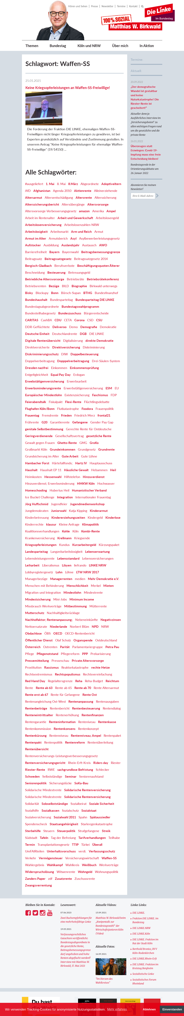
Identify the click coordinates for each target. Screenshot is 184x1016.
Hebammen (99, 448)
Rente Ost (89, 673)
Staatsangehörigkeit (64, 803)
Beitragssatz (33, 237)
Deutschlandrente (64, 312)
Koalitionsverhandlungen (42, 510)
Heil (113, 448)
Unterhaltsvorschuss (61, 830)
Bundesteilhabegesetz (40, 292)
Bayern (54, 231)
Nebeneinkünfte (86, 598)
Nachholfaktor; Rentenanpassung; (49, 598)
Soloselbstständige (55, 782)
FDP (114, 374)
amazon (84, 190)
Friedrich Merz (84, 394)
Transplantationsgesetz (53, 823)
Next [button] (164, 991)
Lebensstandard (68, 537)
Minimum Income (81, 578)
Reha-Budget (94, 660)
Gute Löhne (89, 435)
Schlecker (102, 748)
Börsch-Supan (71, 271)
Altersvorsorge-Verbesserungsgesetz (50, 190)
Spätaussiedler (100, 796)
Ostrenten (50, 626)
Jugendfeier (59, 482)
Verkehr (30, 837)
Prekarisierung (101, 632)
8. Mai (61, 162)
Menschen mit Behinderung (44, 564)
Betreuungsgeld (79, 251)
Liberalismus (50, 544)
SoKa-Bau (81, 762)
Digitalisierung (73, 319)
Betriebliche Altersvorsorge (44, 258)
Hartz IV (81, 442)
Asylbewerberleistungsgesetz (99, 217)
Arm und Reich (81, 210)
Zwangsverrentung (38, 864)
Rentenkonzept (88, 707)
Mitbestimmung (75, 585)
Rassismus (51, 646)
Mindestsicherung (38, 578)
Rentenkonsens (64, 707)
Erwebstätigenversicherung (44, 360)
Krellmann (64, 517)
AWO (103, 224)
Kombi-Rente (90, 510)
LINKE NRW (97, 544)
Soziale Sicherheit (101, 782)
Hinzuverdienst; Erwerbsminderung (49, 462)
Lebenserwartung (97, 530)
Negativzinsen (111, 598)
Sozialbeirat (78, 782)
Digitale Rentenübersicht (43, 319)
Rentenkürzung (36, 714)
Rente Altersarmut (106, 666)
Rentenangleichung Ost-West (45, 680)
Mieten (108, 564)
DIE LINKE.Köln (141, 912)
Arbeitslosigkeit (36, 210)
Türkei (85, 823)
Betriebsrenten (35, 265)
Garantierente (60, 401)
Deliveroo (59, 306)
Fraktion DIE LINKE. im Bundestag (145, 899)
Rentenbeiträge (36, 687)
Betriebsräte (75, 258)
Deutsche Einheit (37, 312)
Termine (121, 6)
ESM (109, 367)
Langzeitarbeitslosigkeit (66, 530)
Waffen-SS (109, 837)
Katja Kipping (78, 489)
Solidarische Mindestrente (43, 769)
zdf (50, 857)
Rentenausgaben (107, 680)
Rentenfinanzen (93, 694)
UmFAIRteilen (34, 830)
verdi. (82, 830)
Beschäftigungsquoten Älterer (98, 244)
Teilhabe (114, 816)
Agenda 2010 (62, 169)
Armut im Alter (35, 217)
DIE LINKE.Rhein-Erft (144, 937)
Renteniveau (86, 700)
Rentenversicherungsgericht (45, 741)
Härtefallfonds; (62, 442)
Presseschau (60, 639)
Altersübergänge (73, 183)
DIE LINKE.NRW (141, 906)
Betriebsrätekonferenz (103, 258)
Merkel (96, 564)
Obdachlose (33, 612)
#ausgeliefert (34, 162)
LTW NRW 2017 (87, 551)
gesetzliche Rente (98, 414)
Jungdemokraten (36, 489)
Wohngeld (85, 850)
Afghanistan (41, 169)
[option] (87, 991)
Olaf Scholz (63, 619)
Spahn (83, 796)
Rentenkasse (107, 700)
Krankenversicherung (40, 517)
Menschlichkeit (77, 564)
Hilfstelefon (72, 455)
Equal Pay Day (61, 353)
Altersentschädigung (59, 176)
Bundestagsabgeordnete (42, 285)
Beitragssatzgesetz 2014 (91, 237)
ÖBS (47, 612)
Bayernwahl (70, 231)
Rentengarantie (35, 700)
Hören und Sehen (77, 6)
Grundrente (106, 428)
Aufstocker (33, 224)
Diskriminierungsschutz (42, 333)
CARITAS (31, 299)
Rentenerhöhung (67, 694)
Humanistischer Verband (89, 469)
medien (80, 557)
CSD (90, 299)
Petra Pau (112, 626)
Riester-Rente (35, 748)
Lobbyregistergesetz (39, 551)
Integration (65, 476)
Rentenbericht (59, 687)
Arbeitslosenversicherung (43, 203)
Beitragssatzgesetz (58, 237)
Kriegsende (82, 517)
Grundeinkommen (62, 428)
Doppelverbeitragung (40, 340)
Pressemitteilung (37, 639)
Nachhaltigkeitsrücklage (63, 591)
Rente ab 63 (44, 666)
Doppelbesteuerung (85, 333)
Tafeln (44, 816)
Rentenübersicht (37, 728)
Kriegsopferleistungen (40, 523)
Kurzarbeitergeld (84, 523)
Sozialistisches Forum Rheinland (144, 960)
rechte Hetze (100, 646)
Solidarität (32, 782)
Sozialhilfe (32, 789)
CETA (68, 299)
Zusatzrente (63, 857)
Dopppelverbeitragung (73, 340)
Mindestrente (93, 571)
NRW (105, 605)
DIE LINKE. (138, 891)
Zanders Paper (35, 857)
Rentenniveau (58, 714)
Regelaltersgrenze (60, 660)
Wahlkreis (72, 844)
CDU (58, 299)
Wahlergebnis (34, 844)
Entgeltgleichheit (36, 353)
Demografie (88, 306)
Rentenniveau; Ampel (86, 714)
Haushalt (31, 448)
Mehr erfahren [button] (117, 1009)
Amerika (98, 190)
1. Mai (50, 162)
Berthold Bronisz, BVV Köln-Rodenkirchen (144, 929)
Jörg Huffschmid (36, 482)
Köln (75, 510)
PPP (85, 632)
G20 (44, 401)
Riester (116, 741)
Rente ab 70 (82, 666)
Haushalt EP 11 (50, 448)
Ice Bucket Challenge (39, 476)
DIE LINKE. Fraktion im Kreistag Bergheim (145, 944)
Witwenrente (66, 850)
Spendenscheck (36, 803)
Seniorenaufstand (91, 755)
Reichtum (112, 660)
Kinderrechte (34, 503)
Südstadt (31, 816)
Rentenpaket (112, 714)
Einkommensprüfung (84, 346)
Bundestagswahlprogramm (80, 285)
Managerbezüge (36, 557)
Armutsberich (58, 217)
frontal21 (104, 394)
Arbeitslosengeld (107, 197)
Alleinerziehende (105, 169)
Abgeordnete (90, 162)
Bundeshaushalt (36, 278)
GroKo (94, 421)
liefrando (80, 544)
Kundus (64, 523)
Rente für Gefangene (65, 673)
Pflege (29, 632)
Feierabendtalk (35, 380)
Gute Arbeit (70, 435)
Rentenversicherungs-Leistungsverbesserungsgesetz (61, 735)
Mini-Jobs (60, 578)
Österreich (33, 626)
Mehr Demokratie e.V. (103, 557)
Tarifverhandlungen (92, 816)
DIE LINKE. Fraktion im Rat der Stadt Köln (145, 919)
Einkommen (59, 346)
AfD (28, 169)
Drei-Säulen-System (106, 340)
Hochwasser (106, 462)
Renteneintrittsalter (39, 694)
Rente (29, 666)
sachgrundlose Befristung (75, 748)
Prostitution (33, 646)
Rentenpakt (33, 721)
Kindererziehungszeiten (68, 496)
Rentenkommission (38, 707)
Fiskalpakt (55, 380)
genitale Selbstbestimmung (44, 408)
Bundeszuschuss (69, 292)
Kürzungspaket (109, 523)
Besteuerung (56, 251)
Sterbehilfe (33, 810)
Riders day (100, 741)
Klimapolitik (90, 503)
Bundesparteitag (61, 278)
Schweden (32, 755)
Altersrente (84, 176)
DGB (83, 312)
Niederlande (58, 605)
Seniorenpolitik (36, 762)
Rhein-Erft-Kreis (79, 741)
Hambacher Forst (37, 442)
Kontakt (133, 6)
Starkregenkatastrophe (97, 803)
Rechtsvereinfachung (97, 653)
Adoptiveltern (111, 162)
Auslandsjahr (70, 224)
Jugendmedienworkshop (87, 482)
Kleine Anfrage (69, 503)
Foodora (87, 387)
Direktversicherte (37, 326)
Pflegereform (70, 632)
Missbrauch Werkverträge (43, 585)
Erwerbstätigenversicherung (83, 367)
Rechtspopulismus (67, 653)
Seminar (70, 755)
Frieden (66, 394)
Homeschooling (36, 469)
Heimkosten (33, 455)
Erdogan (79, 353)
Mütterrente (98, 585)
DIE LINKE (96, 312)
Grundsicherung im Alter (42, 435)
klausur (51, 503)
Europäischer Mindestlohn (43, 374)
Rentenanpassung (80, 680)
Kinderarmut (99, 489)
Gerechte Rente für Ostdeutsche (89, 408)
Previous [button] (73, 991)
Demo (73, 306)
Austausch (89, 224)
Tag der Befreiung (63, 816)
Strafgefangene (88, 810)
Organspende (83, 619)
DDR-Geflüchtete (37, 306)
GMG (83, 421)
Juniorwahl (58, 489)
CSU (99, 299)
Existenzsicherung (77, 374)
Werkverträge (109, 844)
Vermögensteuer (51, 837)
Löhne (69, 551)
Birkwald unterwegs (103, 265)
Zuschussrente (85, 857)
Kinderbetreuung (37, 496)
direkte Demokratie (99, 319)
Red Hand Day (35, 660)
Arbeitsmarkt (59, 210)
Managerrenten (61, 557)
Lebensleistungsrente (40, 537)
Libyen (66, 544)
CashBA (46, 299)
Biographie (79, 265)
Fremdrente (50, 394)
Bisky (29, 271)
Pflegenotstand (47, 632)
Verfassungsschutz (102, 830)
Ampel (111, 190)
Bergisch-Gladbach (38, 244)
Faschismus (100, 374)
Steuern (48, 810)
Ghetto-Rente (67, 421)
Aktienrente (82, 169)
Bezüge (54, 265)
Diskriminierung (94, 326)
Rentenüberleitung (100, 721)
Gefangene (80, 401)
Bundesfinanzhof (106, 271)
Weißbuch (89, 844)
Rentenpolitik (53, 721)
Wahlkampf (55, 844)
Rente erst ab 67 (36, 673)
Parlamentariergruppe (87, 626)
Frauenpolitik (105, 387)
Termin (30, 823)
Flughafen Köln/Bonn (40, 387)
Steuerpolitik (66, 810)
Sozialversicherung (38, 796)
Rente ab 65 (63, 666)
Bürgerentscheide (96, 292)
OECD (57, 612)
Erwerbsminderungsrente (43, 367)
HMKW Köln (86, 462)
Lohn (59, 551)
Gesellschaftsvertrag (69, 414)
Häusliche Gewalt (76, 448)
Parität (65, 626)
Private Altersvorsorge (88, 639)
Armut (98, 210)
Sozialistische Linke (143, 952)
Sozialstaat (88, 789)
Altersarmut (33, 176)
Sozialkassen (50, 789)
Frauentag (32, 394)
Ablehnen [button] (149, 1009)
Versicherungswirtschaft (82, 837)
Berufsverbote (64, 244)
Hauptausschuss (101, 442)
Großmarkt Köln (36, 428)
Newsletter (107, 6)
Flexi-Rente (73, 380)
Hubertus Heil (59, 469)
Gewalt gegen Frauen (40, 421)
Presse (94, 6)
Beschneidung (35, 251)
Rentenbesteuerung (86, 687)
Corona (79, 299)
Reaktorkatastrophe (75, 646)
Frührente (32, 401)
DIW (64, 333)
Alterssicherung (105, 176)
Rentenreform (75, 721)
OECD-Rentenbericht (80, 612)
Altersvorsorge (98, 183)
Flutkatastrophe (68, 387)
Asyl (73, 217)
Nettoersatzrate (36, 605)
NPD (95, 605)
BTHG (87, 271)
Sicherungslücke (60, 762)
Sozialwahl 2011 (65, 796)
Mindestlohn (72, 571)
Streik (106, 810)
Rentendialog (112, 687)
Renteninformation (62, 700)
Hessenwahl (52, 455)
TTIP (75, 823)
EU (117, 367)
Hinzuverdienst (94, 455)
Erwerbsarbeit (76, 360)
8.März (73, 162)
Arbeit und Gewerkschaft (75, 197)
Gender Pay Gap (101, 401)
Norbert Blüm (79, 605)
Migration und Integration (43, 571)
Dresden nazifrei (36, 346)
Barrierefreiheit (36, 231)
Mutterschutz (34, 591)
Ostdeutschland (106, 619)
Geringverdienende (39, 414)
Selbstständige (52, 755)
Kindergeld (95, 496)
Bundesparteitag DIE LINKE (94, 278)
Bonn (54, 271)
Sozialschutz (70, 789)
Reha (78, 660)
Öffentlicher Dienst (39, 619)
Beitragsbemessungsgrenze (100, 231)
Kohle (66, 510)
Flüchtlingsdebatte (96, 380)
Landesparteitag (36, 530)
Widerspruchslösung (39, 850)
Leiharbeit (32, 544)
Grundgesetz (87, 428)
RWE (51, 748)
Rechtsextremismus (38, 653)
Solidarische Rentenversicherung (87, 769)
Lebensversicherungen (97, 537)
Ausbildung (51, 224)
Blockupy (42, 271)
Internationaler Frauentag (93, 476)
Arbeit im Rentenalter (40, 197)
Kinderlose (113, 496)
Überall (97, 823)
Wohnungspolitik (106, 850)
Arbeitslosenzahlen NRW (81, 203)
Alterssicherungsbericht (42, 183)
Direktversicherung (66, 326)
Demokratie (108, 306)
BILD (65, 265)
